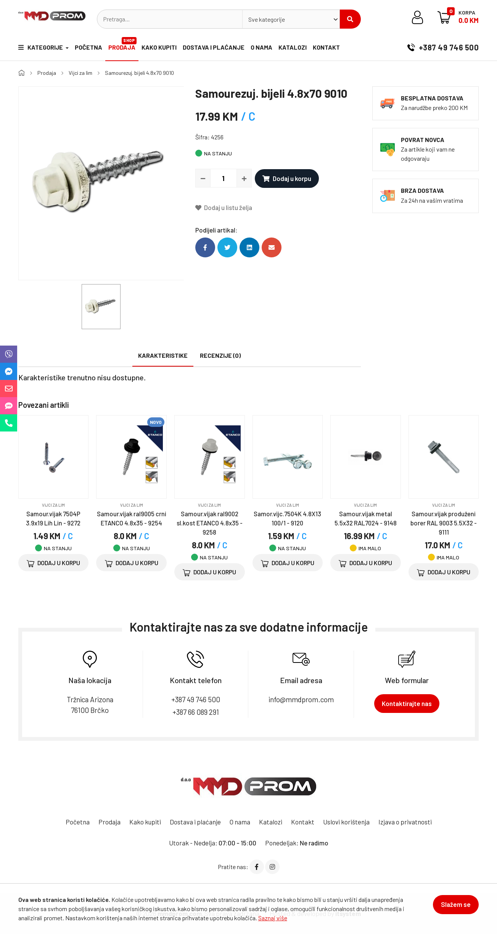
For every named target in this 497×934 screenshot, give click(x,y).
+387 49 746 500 (443, 47)
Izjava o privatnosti (405, 822)
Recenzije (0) (220, 355)
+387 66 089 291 (195, 712)
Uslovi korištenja (346, 822)
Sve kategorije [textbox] (266, 19)
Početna (88, 47)
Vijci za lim (80, 72)
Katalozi (292, 47)
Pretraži (350, 19)
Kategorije (41, 47)
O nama (261, 47)
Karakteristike (163, 355)
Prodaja (122, 44)
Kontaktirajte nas (407, 703)
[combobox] (291, 19)
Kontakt (326, 47)
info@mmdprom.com (301, 699)
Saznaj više (272, 917)
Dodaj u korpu (286, 178)
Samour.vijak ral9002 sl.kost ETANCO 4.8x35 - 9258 (210, 523)
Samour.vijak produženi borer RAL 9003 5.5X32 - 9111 (443, 523)
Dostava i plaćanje (213, 47)
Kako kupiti (159, 47)
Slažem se (456, 904)
